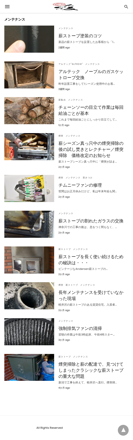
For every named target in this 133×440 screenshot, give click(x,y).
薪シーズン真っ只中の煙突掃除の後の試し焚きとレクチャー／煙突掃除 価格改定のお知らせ (90, 149)
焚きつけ (88, 177)
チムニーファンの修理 (80, 185)
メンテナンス (65, 28)
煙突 (60, 135)
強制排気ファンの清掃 (80, 328)
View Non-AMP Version (81, 428)
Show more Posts (108, 398)
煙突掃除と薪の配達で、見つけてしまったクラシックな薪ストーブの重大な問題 (90, 370)
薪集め (62, 99)
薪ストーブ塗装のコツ (80, 36)
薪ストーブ (64, 249)
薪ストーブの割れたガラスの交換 (90, 221)
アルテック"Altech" (70, 64)
